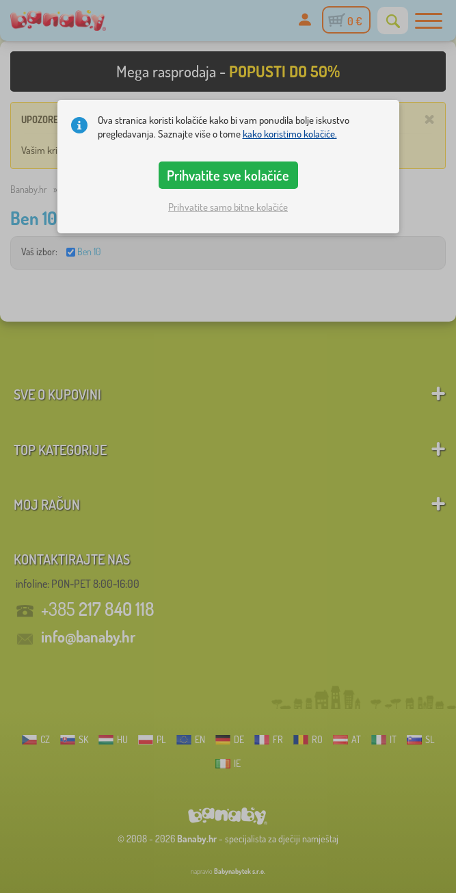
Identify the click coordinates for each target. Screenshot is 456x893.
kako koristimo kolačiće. (290, 133)
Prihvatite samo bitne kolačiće (228, 206)
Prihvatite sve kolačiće (228, 175)
